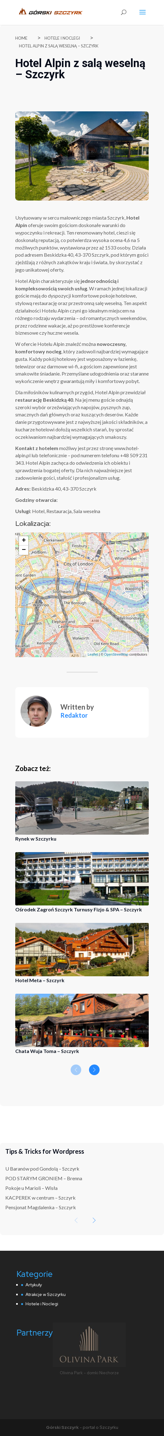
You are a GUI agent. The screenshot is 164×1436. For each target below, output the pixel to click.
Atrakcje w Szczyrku (46, 1294)
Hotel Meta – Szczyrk (39, 980)
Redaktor (74, 715)
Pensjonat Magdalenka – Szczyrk (40, 1207)
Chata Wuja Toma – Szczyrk (47, 1051)
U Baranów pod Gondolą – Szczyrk (42, 1169)
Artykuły (34, 1285)
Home (21, 38)
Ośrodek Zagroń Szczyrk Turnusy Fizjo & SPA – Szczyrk (78, 909)
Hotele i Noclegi (62, 38)
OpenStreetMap (116, 654)
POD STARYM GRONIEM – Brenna (43, 1178)
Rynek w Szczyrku (35, 839)
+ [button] (24, 541)
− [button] (24, 550)
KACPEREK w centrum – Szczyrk (40, 1198)
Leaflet (93, 654)
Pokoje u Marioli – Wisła (31, 1188)
